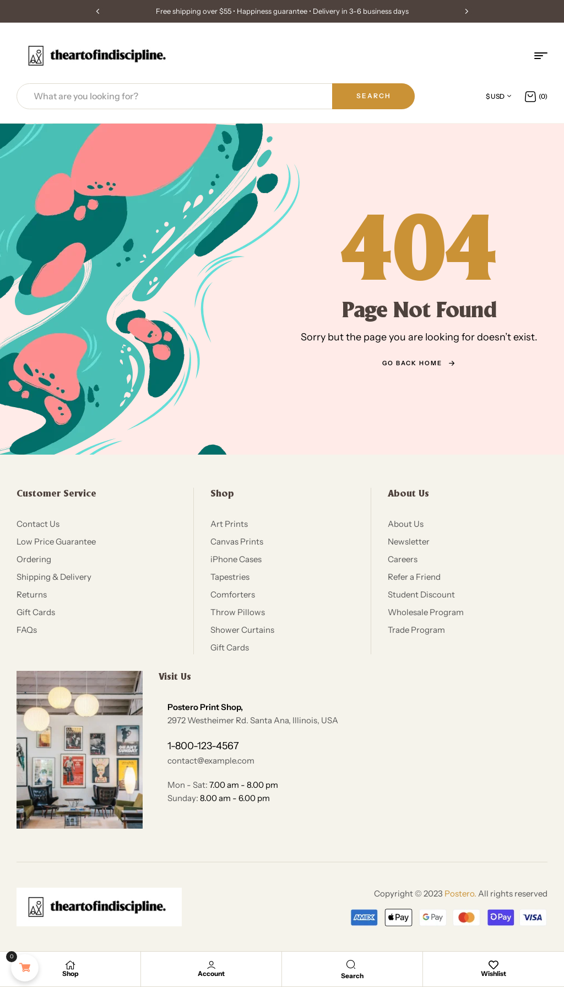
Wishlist (493, 973)
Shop (70, 973)
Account (211, 973)
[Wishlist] (493, 965)
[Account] (211, 965)
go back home (418, 363)
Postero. (460, 893)
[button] (97, 11)
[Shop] (70, 965)
